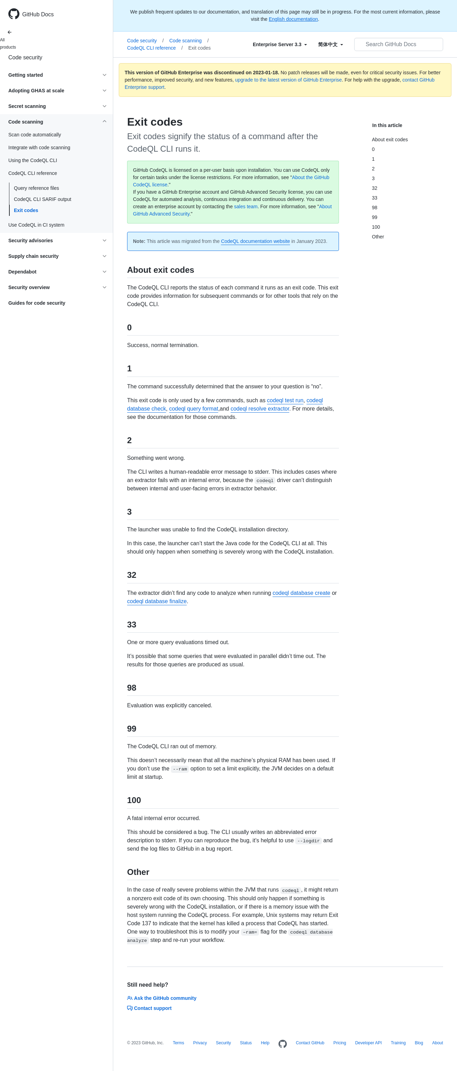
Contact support (149, 1008)
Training (398, 1042)
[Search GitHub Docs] (398, 44)
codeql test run (285, 400)
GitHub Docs (38, 14)
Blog (419, 1042)
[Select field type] (280, 44)
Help (265, 1042)
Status (246, 1042)
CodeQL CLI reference (155, 48)
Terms (178, 1042)
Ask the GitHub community (162, 998)
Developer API (368, 1042)
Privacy (200, 1042)
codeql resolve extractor (260, 409)
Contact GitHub (310, 1042)
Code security (25, 57)
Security (223, 1042)
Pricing (339, 1042)
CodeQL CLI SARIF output (42, 199)
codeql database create (301, 593)
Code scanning (188, 40)
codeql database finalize (157, 601)
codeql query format (193, 409)
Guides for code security (36, 303)
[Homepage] (283, 1044)
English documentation (293, 19)
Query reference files (36, 188)
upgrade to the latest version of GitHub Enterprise (288, 80)
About (437, 1042)
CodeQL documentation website (255, 241)
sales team (246, 206)
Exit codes (26, 210)
